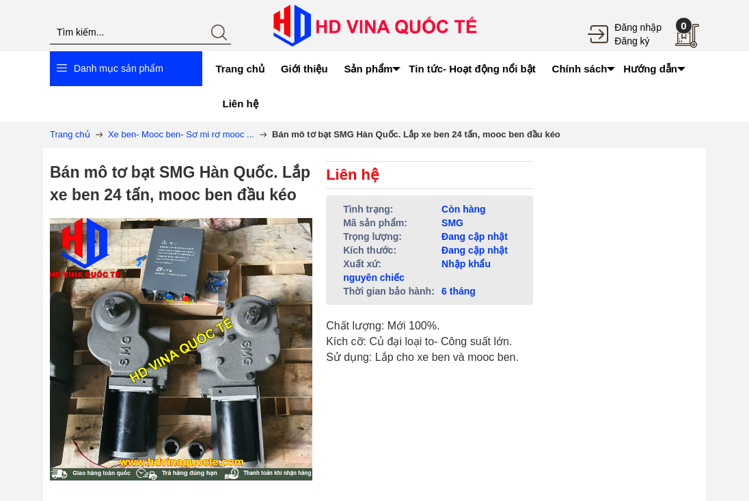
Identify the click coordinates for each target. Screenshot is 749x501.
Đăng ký (631, 41)
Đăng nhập (638, 27)
